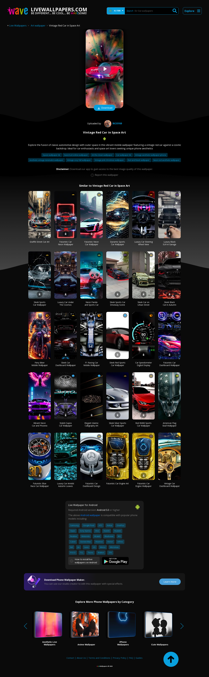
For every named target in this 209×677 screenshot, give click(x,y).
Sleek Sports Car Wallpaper (39, 303)
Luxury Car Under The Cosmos (65, 303)
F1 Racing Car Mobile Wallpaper (91, 364)
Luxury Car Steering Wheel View (143, 243)
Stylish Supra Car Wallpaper (65, 424)
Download (104, 108)
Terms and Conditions (99, 657)
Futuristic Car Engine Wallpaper (143, 484)
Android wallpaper (90, 515)
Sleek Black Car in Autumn (169, 303)
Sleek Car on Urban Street (143, 303)
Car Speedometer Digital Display (143, 364)
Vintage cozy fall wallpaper (79, 160)
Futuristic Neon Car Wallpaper (91, 243)
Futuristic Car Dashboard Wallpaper (169, 364)
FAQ (131, 657)
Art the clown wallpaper (102, 155)
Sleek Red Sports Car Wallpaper (117, 364)
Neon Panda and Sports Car (92, 303)
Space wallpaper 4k (52, 155)
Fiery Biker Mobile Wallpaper (39, 364)
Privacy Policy (119, 657)
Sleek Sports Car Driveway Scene (117, 303)
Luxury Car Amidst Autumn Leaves (65, 484)
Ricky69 (112, 123)
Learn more (170, 581)
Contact (70, 657)
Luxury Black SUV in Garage (169, 243)
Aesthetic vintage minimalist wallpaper (46, 160)
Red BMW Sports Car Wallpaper (143, 424)
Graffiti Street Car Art (39, 241)
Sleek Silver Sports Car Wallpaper (117, 424)
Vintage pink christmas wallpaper (109, 160)
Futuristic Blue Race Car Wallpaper (39, 484)
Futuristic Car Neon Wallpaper (65, 243)
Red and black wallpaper (139, 160)
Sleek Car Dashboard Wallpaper (65, 364)
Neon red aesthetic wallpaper (166, 160)
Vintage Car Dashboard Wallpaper (169, 484)
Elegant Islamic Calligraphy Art (91, 424)
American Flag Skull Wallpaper (169, 424)
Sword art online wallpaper (76, 155)
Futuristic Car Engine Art (117, 483)
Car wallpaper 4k (123, 155)
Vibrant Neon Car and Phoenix (39, 424)
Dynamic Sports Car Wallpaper (117, 243)
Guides (139, 657)
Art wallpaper (38, 25)
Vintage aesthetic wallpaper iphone (150, 155)
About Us (81, 657)
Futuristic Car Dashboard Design (91, 484)
